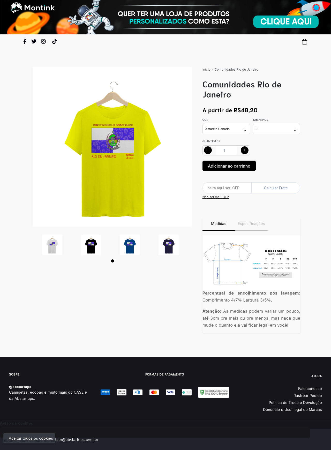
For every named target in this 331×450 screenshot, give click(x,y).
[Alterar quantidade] (226, 150)
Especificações (251, 223)
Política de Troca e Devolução (295, 402)
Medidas (218, 223)
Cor (205, 119)
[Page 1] (112, 260)
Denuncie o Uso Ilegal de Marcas (292, 409)
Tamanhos (260, 119)
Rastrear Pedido (308, 395)
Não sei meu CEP (215, 197)
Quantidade (211, 141)
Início (206, 69)
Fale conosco (310, 388)
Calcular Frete (276, 188)
